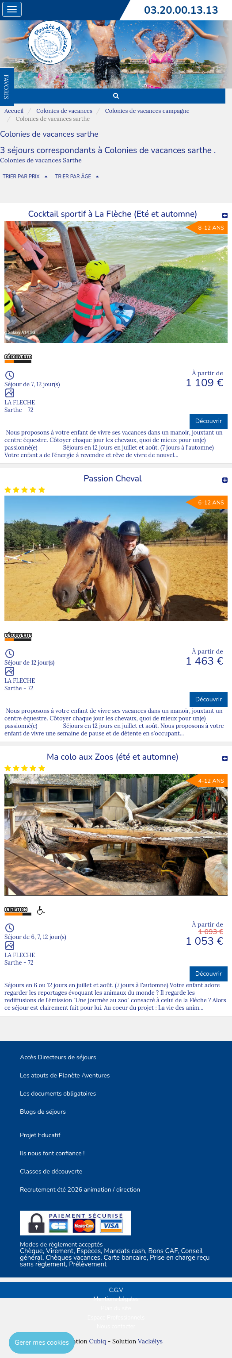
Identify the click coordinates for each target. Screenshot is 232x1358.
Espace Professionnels (116, 1318)
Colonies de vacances (64, 111)
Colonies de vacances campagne (147, 111)
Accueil (13, 111)
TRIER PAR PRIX (21, 176)
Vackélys (150, 1341)
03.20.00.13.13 (181, 10)
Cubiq (97, 1341)
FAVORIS (6, 87)
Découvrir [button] (208, 421)
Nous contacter (116, 1327)
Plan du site (116, 1308)
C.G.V (116, 1290)
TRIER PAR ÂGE (73, 176)
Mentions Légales (115, 1299)
